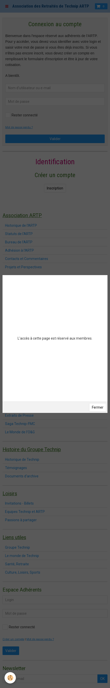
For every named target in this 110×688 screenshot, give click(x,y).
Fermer (97, 407)
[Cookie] (10, 677)
